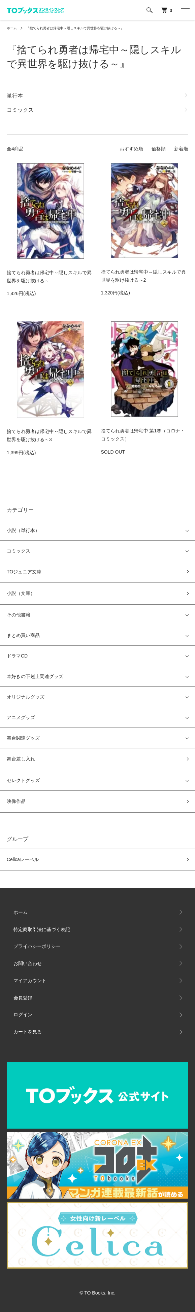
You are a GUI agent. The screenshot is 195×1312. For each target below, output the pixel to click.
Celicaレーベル (23, 859)
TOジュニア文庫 (24, 571)
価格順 (159, 148)
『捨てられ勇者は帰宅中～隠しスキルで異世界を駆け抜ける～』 (75, 28)
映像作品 (16, 801)
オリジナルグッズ (25, 697)
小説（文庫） (21, 593)
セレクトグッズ (23, 780)
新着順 (181, 148)
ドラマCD (17, 656)
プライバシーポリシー (37, 946)
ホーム (12, 28)
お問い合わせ (27, 963)
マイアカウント (29, 980)
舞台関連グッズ (23, 738)
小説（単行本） (23, 530)
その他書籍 (18, 614)
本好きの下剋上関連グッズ (35, 676)
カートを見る (27, 1031)
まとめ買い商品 (23, 635)
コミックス (18, 551)
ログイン (22, 1014)
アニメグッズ (21, 717)
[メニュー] (185, 10)
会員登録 (22, 997)
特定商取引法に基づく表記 (41, 929)
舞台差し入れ (21, 758)
